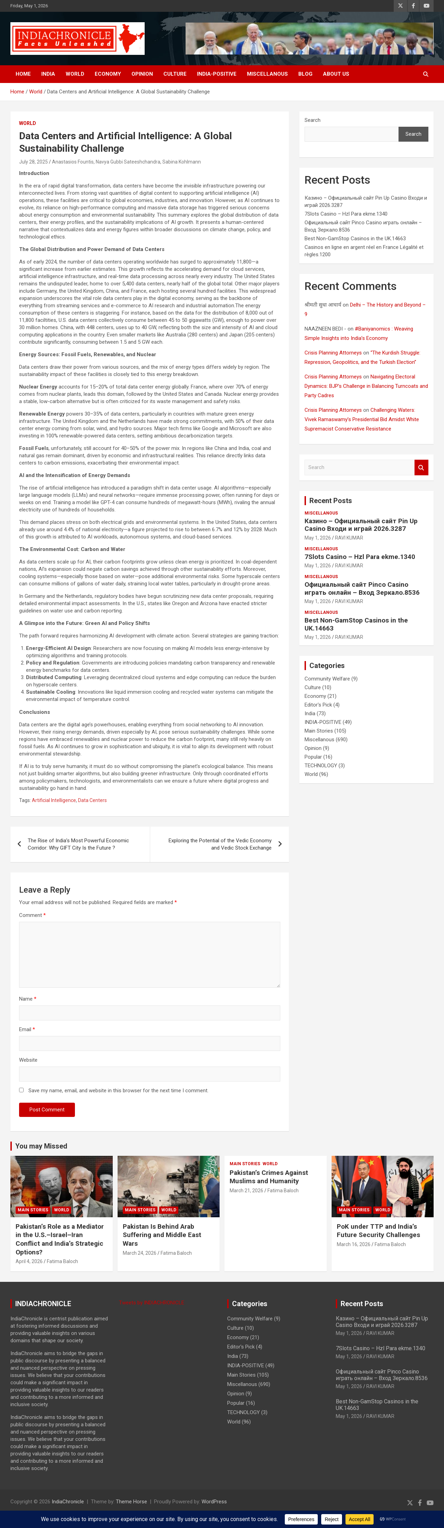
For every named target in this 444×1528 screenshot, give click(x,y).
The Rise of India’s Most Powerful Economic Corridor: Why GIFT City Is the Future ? (78, 844)
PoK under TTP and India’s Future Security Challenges (378, 1230)
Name (27, 999)
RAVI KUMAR (349, 538)
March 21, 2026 (246, 1190)
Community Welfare (327, 679)
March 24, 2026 (139, 1253)
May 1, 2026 (318, 538)
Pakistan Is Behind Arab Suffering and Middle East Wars (162, 1234)
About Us (336, 74)
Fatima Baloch (62, 1261)
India (48, 74)
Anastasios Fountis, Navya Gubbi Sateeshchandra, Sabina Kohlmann (126, 162)
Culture (175, 74)
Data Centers (92, 800)
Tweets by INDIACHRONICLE (151, 1303)
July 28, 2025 (33, 162)
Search (313, 120)
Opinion (142, 74)
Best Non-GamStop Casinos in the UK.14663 (355, 238)
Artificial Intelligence (54, 800)
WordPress (214, 1501)
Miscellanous (267, 74)
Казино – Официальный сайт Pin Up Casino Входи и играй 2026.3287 (361, 525)
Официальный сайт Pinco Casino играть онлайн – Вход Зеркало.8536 (362, 588)
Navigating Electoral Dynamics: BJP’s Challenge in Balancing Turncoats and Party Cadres (366, 386)
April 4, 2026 (29, 1261)
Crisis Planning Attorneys (333, 353)
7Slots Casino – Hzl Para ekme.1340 (346, 214)
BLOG (305, 74)
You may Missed (41, 1146)
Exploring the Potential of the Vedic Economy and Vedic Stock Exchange (220, 844)
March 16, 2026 (353, 1244)
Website (28, 1060)
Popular (313, 757)
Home (23, 74)
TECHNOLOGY (321, 765)
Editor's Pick (318, 705)
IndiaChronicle (68, 1501)
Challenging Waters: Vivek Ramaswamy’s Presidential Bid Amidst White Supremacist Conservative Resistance (362, 419)
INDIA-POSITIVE (217, 74)
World (75, 74)
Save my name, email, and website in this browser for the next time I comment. (118, 1090)
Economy (108, 74)
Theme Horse (131, 1501)
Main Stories (319, 731)
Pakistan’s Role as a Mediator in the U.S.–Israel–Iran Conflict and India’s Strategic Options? (60, 1239)
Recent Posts (330, 500)
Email (27, 1029)
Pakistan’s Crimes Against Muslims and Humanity (269, 1177)
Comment (32, 915)
